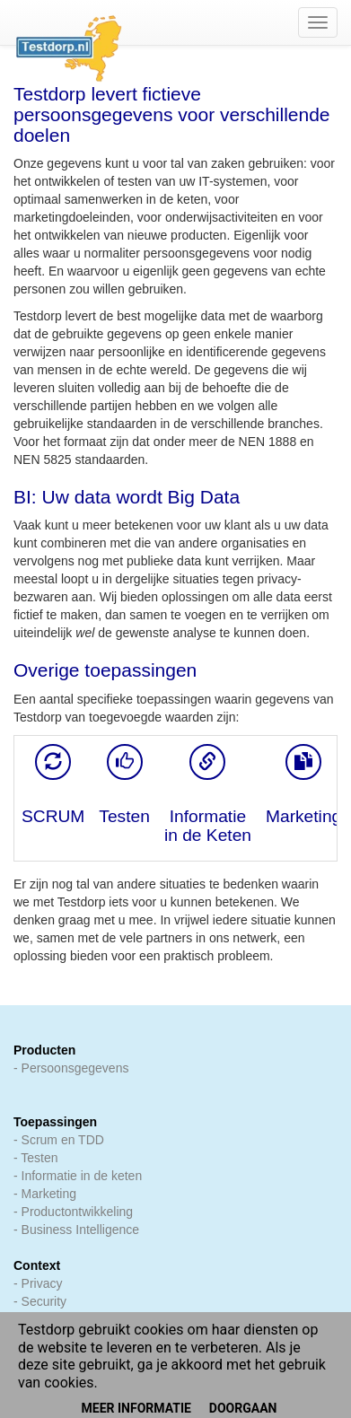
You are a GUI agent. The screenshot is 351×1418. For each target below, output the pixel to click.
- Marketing (44, 1193)
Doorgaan (243, 1408)
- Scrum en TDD (58, 1140)
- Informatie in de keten (77, 1176)
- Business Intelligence (76, 1229)
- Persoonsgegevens (70, 1068)
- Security (39, 1301)
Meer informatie (136, 1408)
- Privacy (37, 1283)
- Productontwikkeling (73, 1211)
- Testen (35, 1158)
